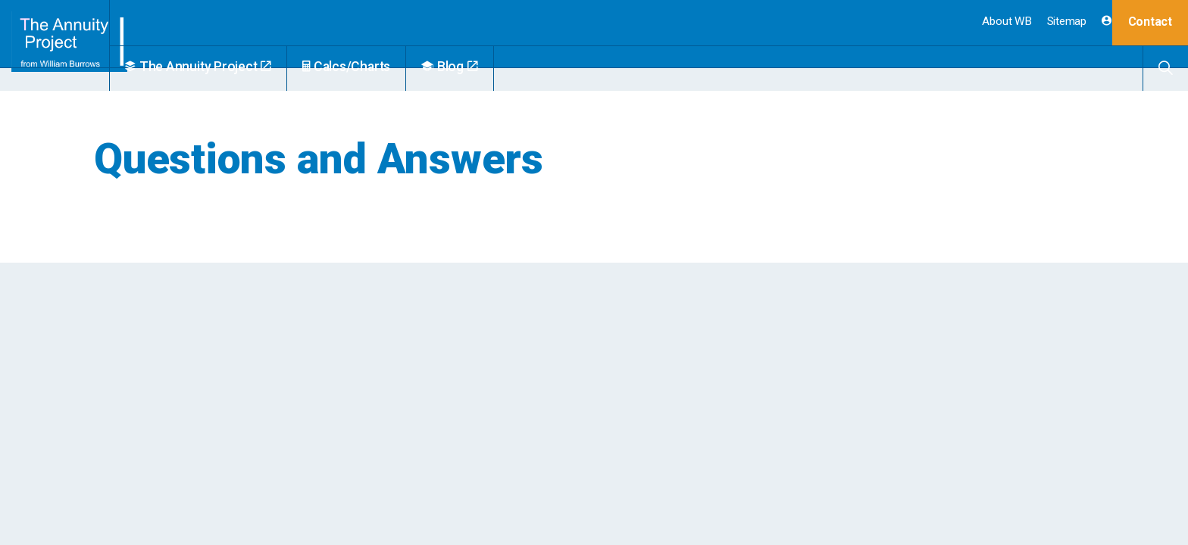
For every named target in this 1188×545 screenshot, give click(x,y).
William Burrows (73, 45)
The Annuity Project (234, 66)
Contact (1150, 21)
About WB (1006, 21)
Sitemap (1066, 21)
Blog (486, 66)
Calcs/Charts (383, 66)
